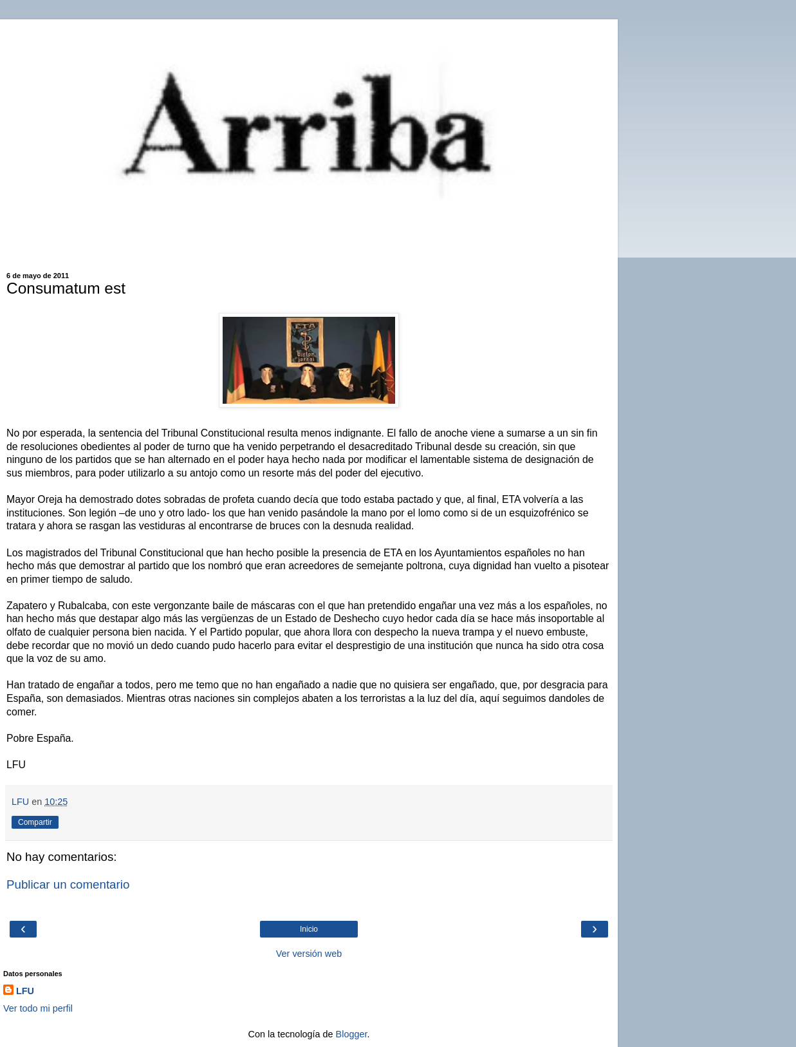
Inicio (309, 929)
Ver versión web (309, 953)
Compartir (35, 822)
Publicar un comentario (67, 884)
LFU (25, 991)
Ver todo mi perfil (38, 1008)
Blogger (351, 1034)
